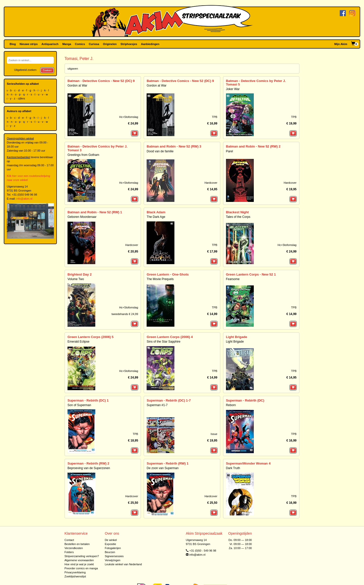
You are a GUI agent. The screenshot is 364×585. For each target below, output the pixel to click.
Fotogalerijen (113, 548)
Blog (13, 44)
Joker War (233, 89)
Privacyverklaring (75, 572)
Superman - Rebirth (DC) (245, 400)
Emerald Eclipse (78, 341)
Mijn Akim (340, 44)
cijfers (21, 98)
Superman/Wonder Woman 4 (248, 463)
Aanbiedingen (150, 44)
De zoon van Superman (162, 468)
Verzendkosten (73, 548)
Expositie (110, 544)
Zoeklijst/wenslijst (75, 576)
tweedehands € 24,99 (124, 314)
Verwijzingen (112, 560)
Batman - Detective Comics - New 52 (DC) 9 (101, 81)
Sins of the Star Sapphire (163, 341)
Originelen (110, 44)
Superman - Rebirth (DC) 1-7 (169, 400)
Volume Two (75, 279)
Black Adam (156, 212)
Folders (69, 552)
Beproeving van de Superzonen (88, 468)
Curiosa (94, 44)
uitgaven (72, 68)
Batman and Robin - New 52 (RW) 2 (253, 146)
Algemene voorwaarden (79, 560)
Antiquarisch (49, 44)
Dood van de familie (160, 151)
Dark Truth (233, 468)
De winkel (111, 539)
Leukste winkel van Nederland (123, 564)
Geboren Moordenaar (82, 217)
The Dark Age (156, 217)
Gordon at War (77, 85)
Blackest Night (237, 212)
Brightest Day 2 (79, 274)
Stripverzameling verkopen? (81, 556)
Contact (69, 539)
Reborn (231, 405)
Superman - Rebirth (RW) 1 (167, 463)
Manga (66, 44)
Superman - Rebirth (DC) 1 (88, 400)
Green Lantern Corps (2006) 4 (170, 337)
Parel (229, 151)
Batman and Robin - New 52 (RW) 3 (174, 146)
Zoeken (47, 70)
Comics (80, 44)
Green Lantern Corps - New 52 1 (251, 274)
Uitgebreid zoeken (25, 69)
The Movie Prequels (160, 279)
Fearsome (233, 279)
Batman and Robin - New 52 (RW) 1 (94, 212)
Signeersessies (114, 556)
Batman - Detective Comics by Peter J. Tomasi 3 (97, 148)
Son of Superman (79, 405)
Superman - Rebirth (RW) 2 (88, 463)
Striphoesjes (129, 44)
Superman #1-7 (157, 405)
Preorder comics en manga (81, 568)
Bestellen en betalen (77, 544)
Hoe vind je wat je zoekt (79, 564)
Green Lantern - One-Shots (168, 274)
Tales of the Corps (238, 217)
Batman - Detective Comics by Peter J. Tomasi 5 (256, 82)
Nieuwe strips (29, 44)
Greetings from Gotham (83, 155)
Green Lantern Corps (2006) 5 (90, 337)
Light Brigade (236, 337)
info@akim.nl (24, 198)
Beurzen (110, 552)
